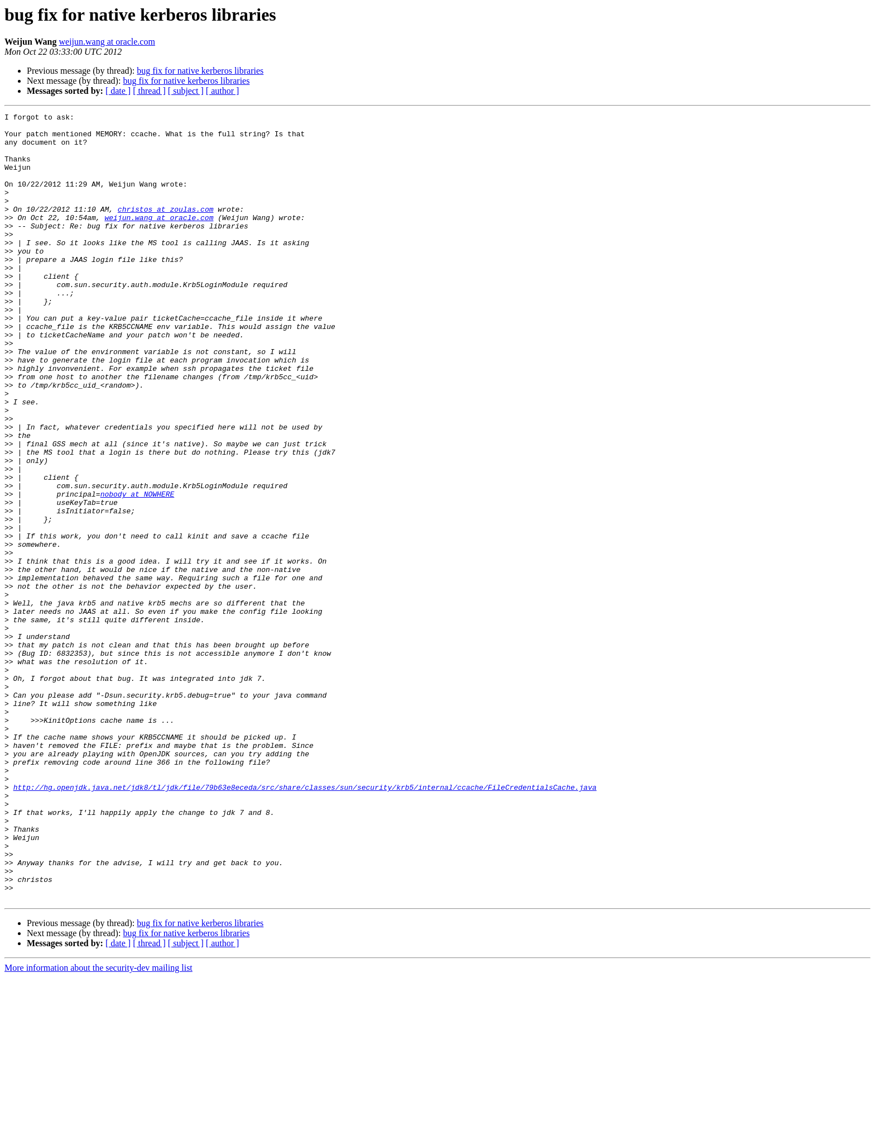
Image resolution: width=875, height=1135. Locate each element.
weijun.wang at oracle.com (107, 41)
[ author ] (222, 91)
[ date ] (118, 91)
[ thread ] (149, 91)
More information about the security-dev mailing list (98, 1125)
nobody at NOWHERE (137, 571)
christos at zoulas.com (166, 229)
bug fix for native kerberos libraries (200, 70)
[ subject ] (186, 91)
